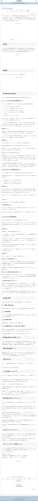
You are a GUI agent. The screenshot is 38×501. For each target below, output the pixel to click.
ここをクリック (27, 391)
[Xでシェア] (10, 11)
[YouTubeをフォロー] (21, 486)
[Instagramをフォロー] (19, 486)
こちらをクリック (25, 414)
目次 (11, 39)
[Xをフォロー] (17, 486)
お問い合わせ (24, 498)
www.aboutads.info (6, 415)
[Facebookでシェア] (16, 11)
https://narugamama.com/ (22, 15)
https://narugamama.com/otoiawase (21, 172)
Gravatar (4, 124)
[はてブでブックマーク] (22, 11)
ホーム (13, 498)
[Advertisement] (19, 30)
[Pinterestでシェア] (27, 11)
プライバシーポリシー (18, 498)
